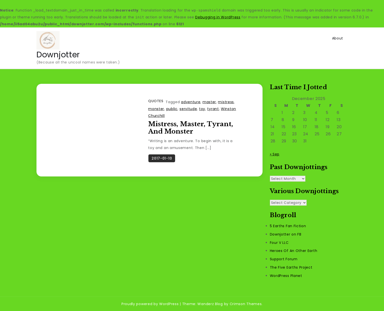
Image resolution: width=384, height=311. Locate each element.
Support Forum (284, 259)
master (209, 102)
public (172, 108)
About (337, 38)
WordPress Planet (286, 275)
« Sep (275, 154)
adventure (190, 102)
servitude (188, 108)
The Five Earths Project (291, 267)
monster (156, 108)
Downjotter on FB (285, 234)
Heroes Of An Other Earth (293, 250)
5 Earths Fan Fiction (288, 226)
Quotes (155, 101)
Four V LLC (279, 242)
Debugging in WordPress (217, 17)
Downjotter (58, 54)
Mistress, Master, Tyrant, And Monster (190, 127)
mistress (226, 102)
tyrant (213, 108)
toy (202, 108)
